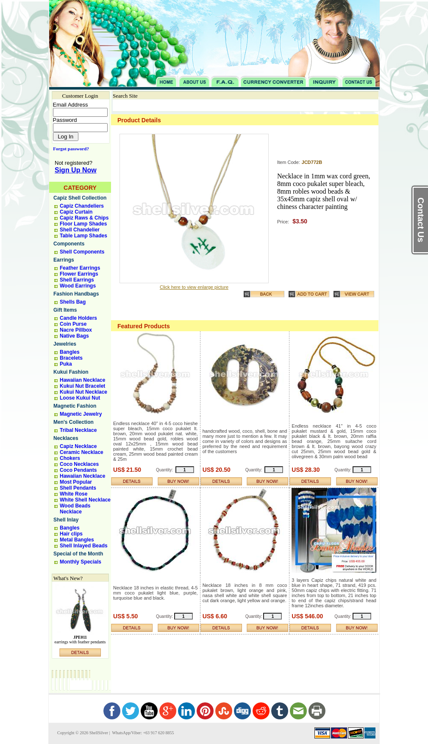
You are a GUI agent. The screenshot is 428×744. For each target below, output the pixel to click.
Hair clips (71, 534)
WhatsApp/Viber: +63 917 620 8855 (142, 732)
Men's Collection (73, 422)
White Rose (73, 494)
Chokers (70, 458)
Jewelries (64, 344)
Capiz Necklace (78, 446)
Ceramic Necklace (81, 452)
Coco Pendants (78, 470)
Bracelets (71, 358)
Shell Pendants (78, 488)
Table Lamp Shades (83, 236)
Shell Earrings (77, 280)
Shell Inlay (65, 520)
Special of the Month (78, 554)
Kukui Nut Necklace (83, 392)
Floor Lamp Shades (83, 224)
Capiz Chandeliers (82, 206)
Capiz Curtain (76, 212)
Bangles (70, 352)
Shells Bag (73, 302)
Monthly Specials (80, 562)
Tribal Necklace (78, 430)
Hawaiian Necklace (82, 380)
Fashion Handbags (76, 294)
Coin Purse (73, 324)
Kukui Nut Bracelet (82, 386)
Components (68, 244)
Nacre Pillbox (76, 330)
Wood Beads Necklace (75, 509)
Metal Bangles (77, 540)
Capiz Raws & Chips (84, 218)
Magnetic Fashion (74, 406)
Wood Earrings (78, 286)
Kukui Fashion (71, 372)
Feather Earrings (80, 268)
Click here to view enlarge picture (194, 287)
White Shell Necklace (85, 500)
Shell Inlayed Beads (84, 546)
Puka (66, 364)
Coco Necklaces (79, 464)
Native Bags (74, 336)
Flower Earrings (79, 274)
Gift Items (65, 310)
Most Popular (76, 482)
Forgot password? (69, 148)
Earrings (63, 260)
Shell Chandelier (80, 230)
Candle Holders (78, 318)
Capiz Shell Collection (79, 198)
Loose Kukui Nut (80, 398)
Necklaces (65, 438)
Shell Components (82, 252)
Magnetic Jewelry (81, 414)
